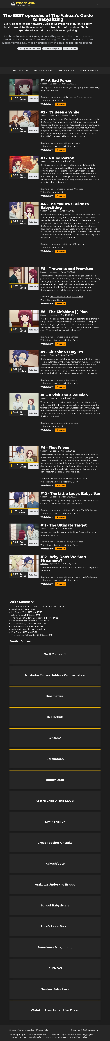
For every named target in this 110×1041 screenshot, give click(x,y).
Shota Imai (82, 478)
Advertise (29, 1030)
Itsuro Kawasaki (57, 97)
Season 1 (44, 84)
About (21, 1030)
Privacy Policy (42, 1030)
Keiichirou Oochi (55, 100)
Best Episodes (21, 70)
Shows (12, 1030)
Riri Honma (70, 97)
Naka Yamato (71, 337)
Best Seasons (66, 70)
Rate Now (33, 99)
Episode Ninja (94, 1030)
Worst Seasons (89, 70)
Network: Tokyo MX (52, 48)
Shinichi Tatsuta (72, 143)
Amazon (61, 104)
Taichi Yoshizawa (84, 97)
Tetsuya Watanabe (74, 189)
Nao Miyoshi (71, 380)
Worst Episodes (43, 70)
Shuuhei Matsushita (74, 244)
